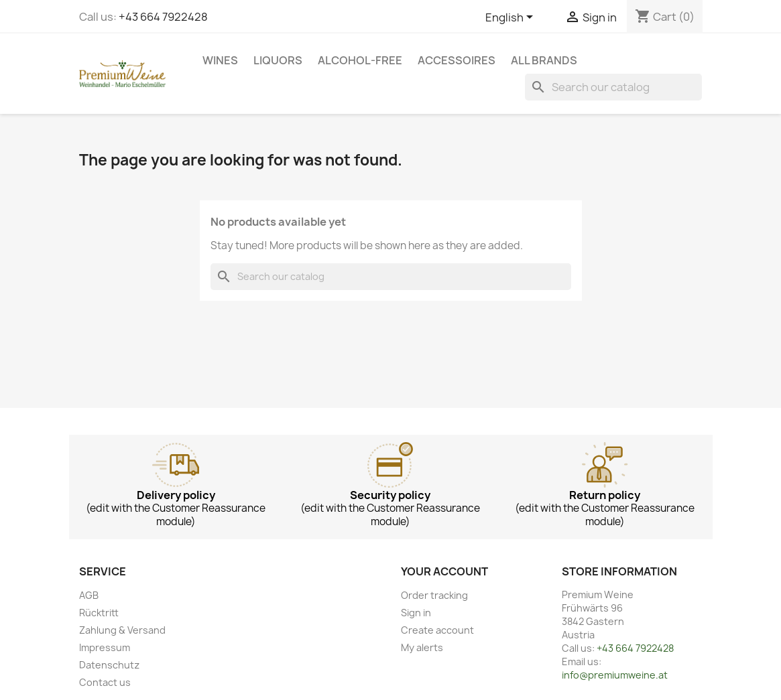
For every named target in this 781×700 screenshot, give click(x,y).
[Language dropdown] (511, 18)
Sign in (416, 612)
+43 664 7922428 (163, 16)
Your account (444, 571)
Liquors (277, 60)
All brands (544, 60)
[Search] (613, 87)
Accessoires (456, 60)
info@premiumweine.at (615, 675)
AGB (89, 595)
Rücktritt (99, 612)
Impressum (104, 647)
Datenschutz (109, 664)
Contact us (105, 682)
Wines (220, 60)
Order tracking (434, 595)
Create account (437, 630)
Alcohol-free (360, 60)
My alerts (422, 647)
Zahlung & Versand (122, 630)
